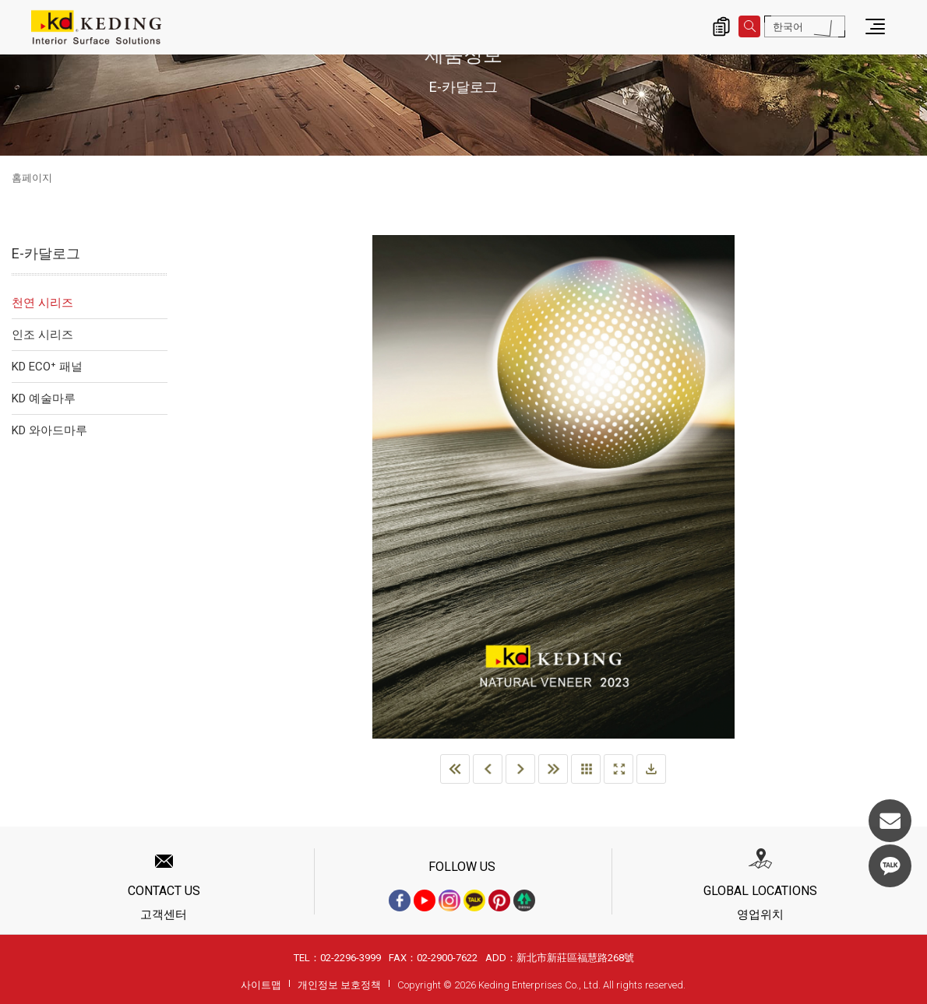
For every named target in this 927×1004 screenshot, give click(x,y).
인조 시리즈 (42, 335)
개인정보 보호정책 (339, 985)
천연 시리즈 (42, 303)
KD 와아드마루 (49, 430)
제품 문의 (721, 26)
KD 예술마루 (44, 398)
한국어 (788, 27)
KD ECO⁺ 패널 (47, 367)
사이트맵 (261, 985)
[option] (553, 487)
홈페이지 (32, 178)
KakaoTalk (890, 865)
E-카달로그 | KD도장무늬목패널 (96, 27)
